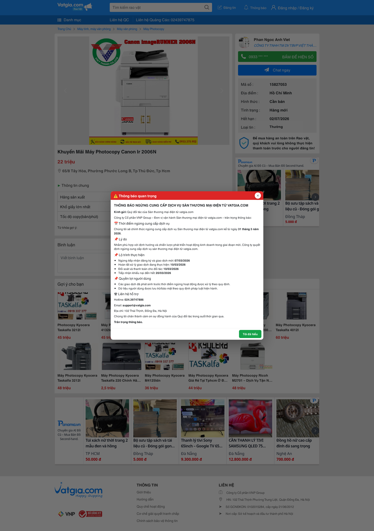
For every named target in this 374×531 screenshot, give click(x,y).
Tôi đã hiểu (250, 334)
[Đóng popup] (258, 195)
